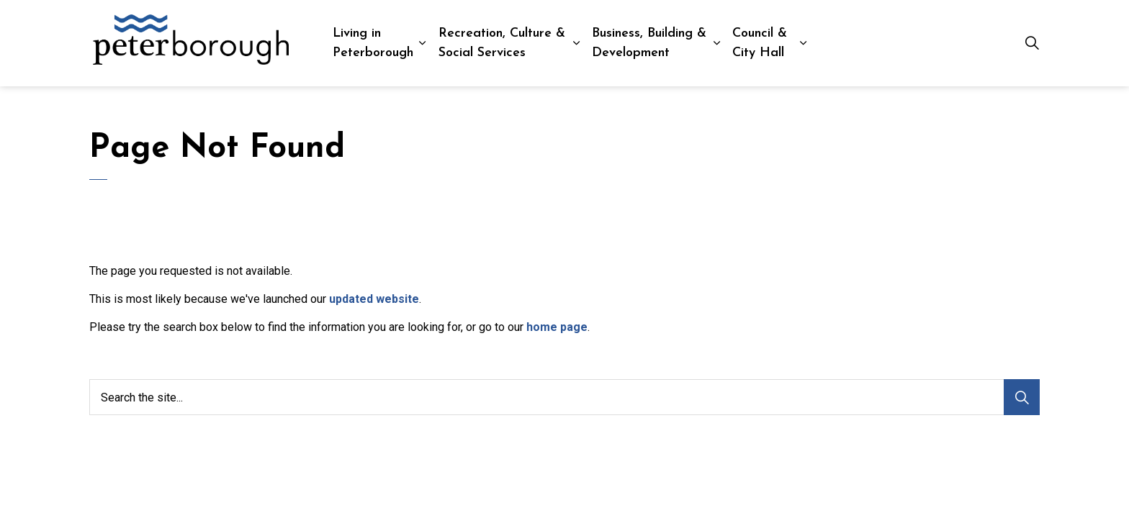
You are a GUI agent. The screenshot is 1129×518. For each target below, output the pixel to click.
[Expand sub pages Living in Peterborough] (422, 43)
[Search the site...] (564, 397)
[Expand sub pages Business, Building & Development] (716, 43)
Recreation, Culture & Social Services (501, 43)
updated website (374, 299)
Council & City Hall (759, 43)
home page (557, 327)
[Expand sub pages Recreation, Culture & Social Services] (577, 43)
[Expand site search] (1032, 43)
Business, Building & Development (649, 43)
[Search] (1022, 397)
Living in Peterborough (373, 43)
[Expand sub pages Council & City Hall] (803, 43)
